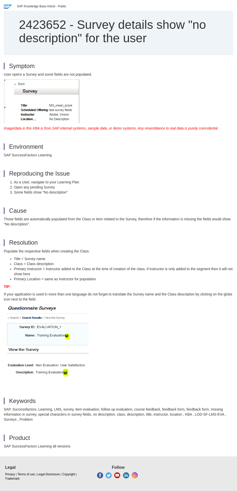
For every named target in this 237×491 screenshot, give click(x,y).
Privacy (10, 474)
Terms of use (26, 474)
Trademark (12, 478)
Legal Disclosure (48, 474)
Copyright (68, 474)
